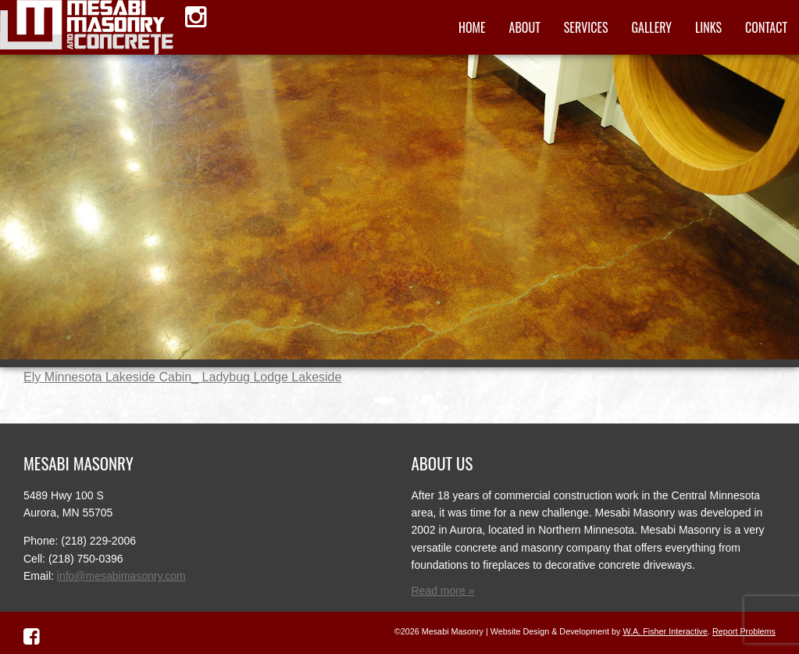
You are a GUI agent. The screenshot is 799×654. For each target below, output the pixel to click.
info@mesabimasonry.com (121, 576)
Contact (766, 27)
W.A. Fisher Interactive (665, 631)
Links (708, 27)
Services (586, 27)
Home (472, 27)
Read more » (443, 590)
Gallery (652, 27)
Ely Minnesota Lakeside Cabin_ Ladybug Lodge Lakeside (182, 377)
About (524, 27)
